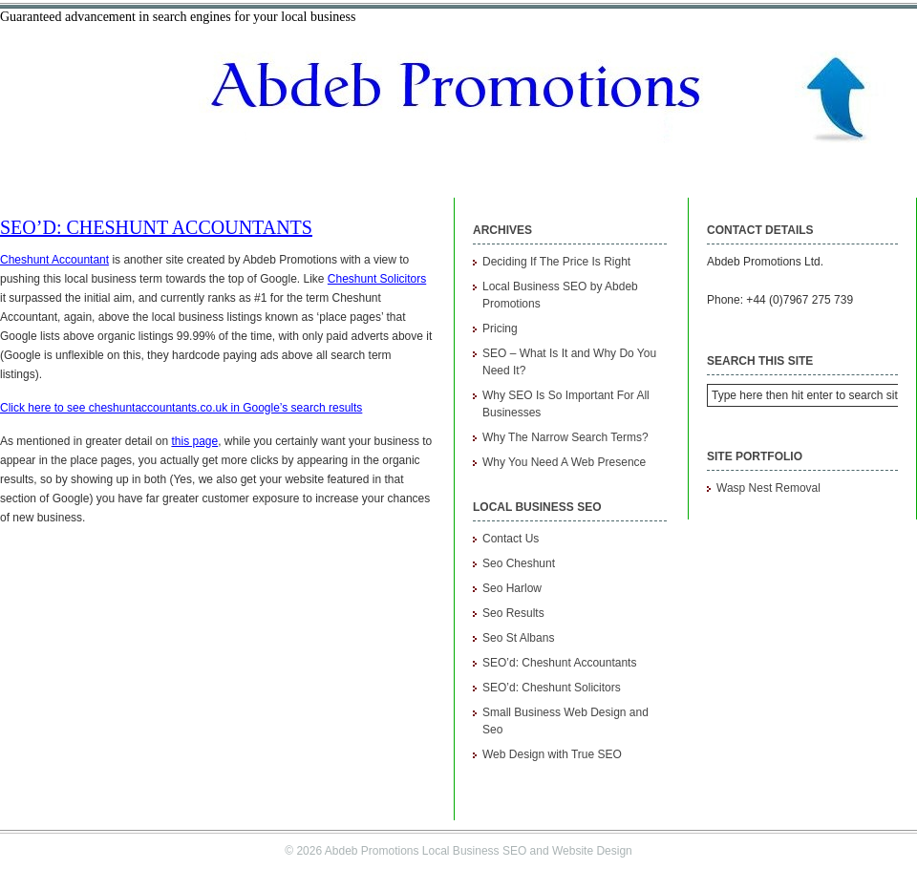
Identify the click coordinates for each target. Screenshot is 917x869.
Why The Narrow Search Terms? (565, 437)
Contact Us (510, 538)
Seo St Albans (518, 638)
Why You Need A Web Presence (564, 462)
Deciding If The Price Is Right (556, 261)
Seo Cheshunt (518, 563)
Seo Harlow (512, 588)
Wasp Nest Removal (768, 488)
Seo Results (513, 613)
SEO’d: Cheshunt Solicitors (551, 687)
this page (194, 441)
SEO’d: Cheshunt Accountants (156, 227)
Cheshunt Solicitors (377, 279)
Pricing (500, 328)
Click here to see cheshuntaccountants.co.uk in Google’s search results (181, 407)
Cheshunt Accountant (54, 259)
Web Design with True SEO (552, 754)
